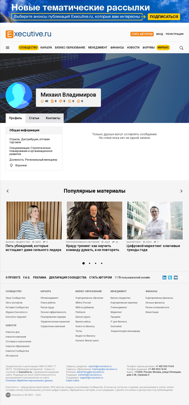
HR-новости (12, 355)
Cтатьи (34, 118)
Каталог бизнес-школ (87, 340)
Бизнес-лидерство (18, 242)
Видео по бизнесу (85, 336)
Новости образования (17, 346)
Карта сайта (72, 380)
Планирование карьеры (53, 317)
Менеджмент (97, 47)
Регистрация (174, 34)
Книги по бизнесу (85, 326)
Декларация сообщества (67, 277)
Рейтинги (80, 312)
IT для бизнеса (119, 321)
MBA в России (83, 302)
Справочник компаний (53, 326)
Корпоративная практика (124, 302)
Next (181, 191)
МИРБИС (163, 47)
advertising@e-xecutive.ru (90, 372)
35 (116, 242)
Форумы (149, 47)
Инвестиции (152, 312)
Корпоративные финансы (159, 298)
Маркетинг (134, 242)
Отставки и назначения (18, 341)
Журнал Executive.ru (16, 312)
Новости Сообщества (17, 351)
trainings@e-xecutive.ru (104, 369)
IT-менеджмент (119, 307)
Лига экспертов (14, 302)
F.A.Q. (26, 277)
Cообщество (14, 291)
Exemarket (116, 326)
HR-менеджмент (49, 298)
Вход (159, 34)
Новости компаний (16, 336)
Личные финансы (155, 302)
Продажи (115, 317)
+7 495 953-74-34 (165, 366)
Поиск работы (48, 302)
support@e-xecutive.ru (91, 377)
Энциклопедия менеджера (125, 331)
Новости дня (12, 332)
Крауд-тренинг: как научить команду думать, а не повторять (92, 248)
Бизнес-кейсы (83, 321)
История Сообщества (17, 307)
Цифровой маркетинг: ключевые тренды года (153, 248)
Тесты (79, 331)
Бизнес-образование (70, 47)
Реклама (39, 277)
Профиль (15, 118)
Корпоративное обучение (82, 242)
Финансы (117, 47)
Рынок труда (47, 307)
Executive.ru (25, 372)
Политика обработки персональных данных (29, 380)
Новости (133, 47)
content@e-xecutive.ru (90, 375)
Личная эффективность (53, 312)
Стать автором (142, 34)
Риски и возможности (157, 307)
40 (44, 101)
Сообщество (28, 47)
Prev (7, 191)
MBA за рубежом (85, 307)
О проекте (13, 277)
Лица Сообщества (15, 298)
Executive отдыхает (16, 317)
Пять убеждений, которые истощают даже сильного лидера (33, 248)
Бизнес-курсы (83, 317)
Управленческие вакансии (55, 321)
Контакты (53, 118)
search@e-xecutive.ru (100, 366)
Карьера (46, 47)
